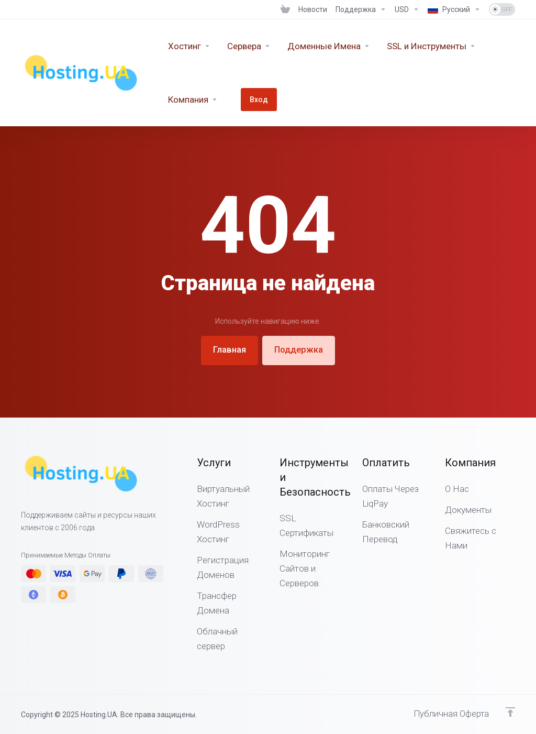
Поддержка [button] (300, 350)
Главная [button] (227, 350)
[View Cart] (285, 9)
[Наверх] (510, 711)
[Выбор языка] (454, 9)
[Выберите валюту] (406, 9)
